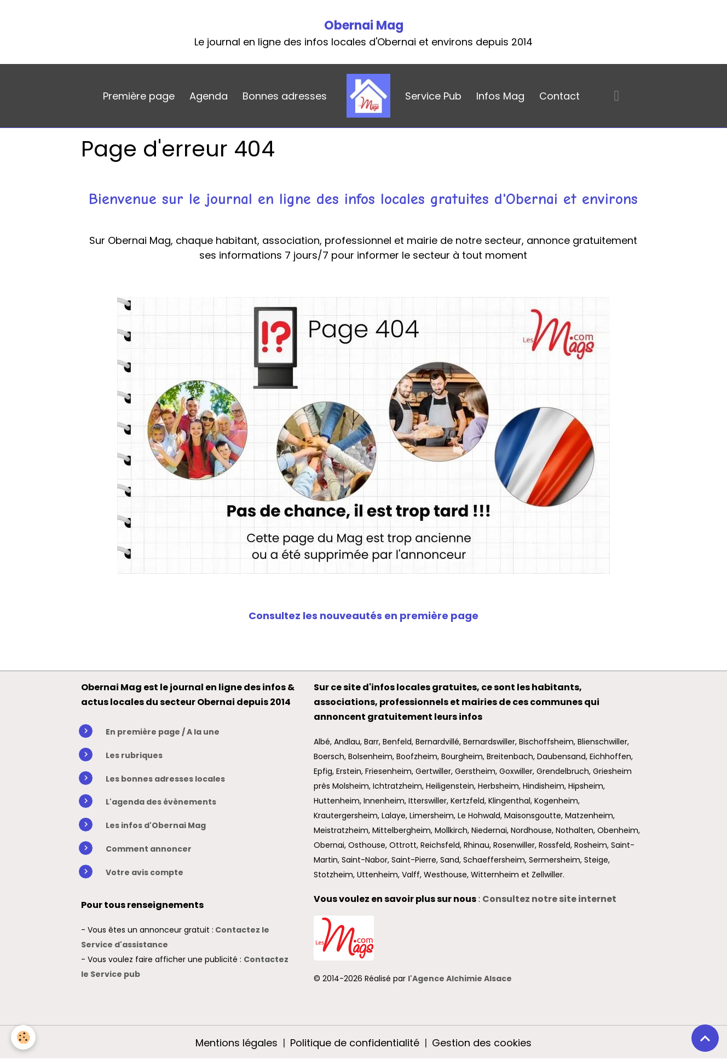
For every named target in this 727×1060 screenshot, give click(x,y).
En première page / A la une (163, 731)
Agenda (208, 96)
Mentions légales (236, 1043)
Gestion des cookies (482, 1043)
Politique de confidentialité (354, 1043)
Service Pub (433, 96)
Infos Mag (500, 96)
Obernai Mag (363, 25)
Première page (139, 96)
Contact (559, 96)
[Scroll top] (705, 1038)
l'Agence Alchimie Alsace (460, 978)
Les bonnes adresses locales (165, 778)
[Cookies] (23, 1037)
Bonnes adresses (285, 96)
